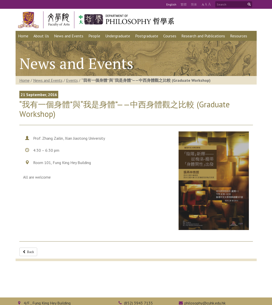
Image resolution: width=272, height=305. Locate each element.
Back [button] (28, 252)
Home (24, 80)
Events (72, 80)
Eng (171, 4)
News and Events (48, 80)
